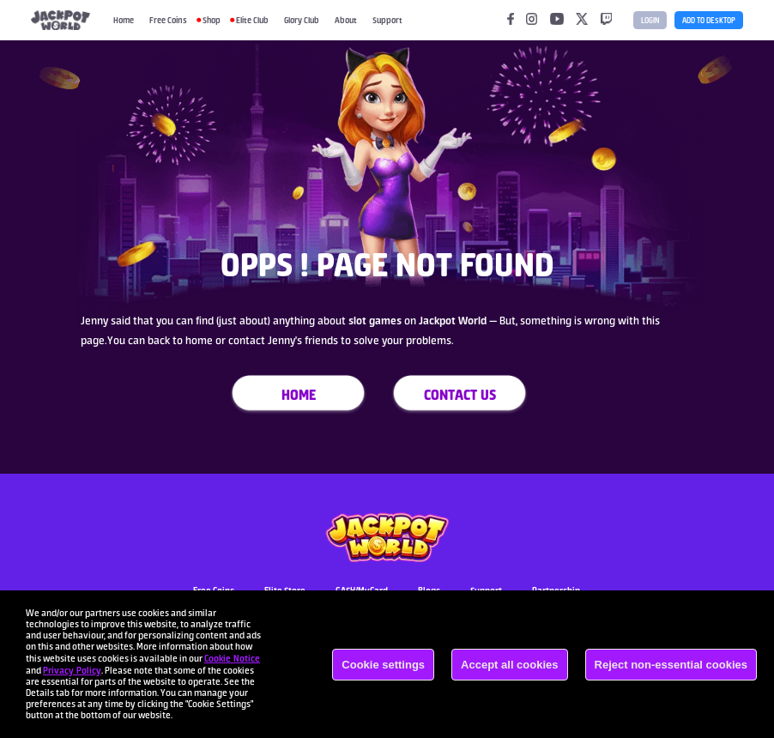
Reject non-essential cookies (671, 664)
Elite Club (252, 20)
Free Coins (168, 20)
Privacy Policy (72, 670)
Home (123, 20)
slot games (374, 320)
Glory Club (301, 20)
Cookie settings (383, 664)
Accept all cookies (509, 664)
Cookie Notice (232, 658)
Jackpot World (454, 320)
